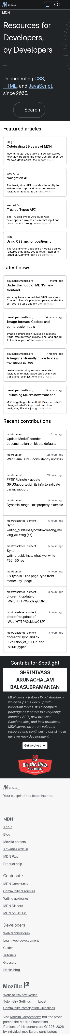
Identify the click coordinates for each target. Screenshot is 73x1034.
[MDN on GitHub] (5, 807)
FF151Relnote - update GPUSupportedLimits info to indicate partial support (33, 484)
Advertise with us (15, 849)
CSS (39, 79)
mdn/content (14, 434)
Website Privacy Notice (20, 995)
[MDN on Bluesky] (13, 807)
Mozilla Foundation (34, 1022)
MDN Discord (13, 906)
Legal (42, 1001)
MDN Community (15, 884)
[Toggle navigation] (65, 4)
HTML (10, 86)
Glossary (9, 962)
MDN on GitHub (15, 913)
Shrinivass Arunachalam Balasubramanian (35, 679)
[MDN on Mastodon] (27, 807)
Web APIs (13, 173)
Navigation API (18, 178)
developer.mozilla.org (20, 280)
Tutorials (9, 955)
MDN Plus (10, 856)
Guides (8, 948)
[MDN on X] (20, 807)
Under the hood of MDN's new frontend (30, 287)
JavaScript (40, 86)
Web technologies (16, 933)
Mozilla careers (15, 842)
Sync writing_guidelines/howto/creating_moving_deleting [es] (34, 530)
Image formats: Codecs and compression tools (28, 324)
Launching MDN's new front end (31, 395)
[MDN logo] (11, 787)
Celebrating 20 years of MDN (29, 146)
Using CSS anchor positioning (29, 241)
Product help (13, 864)
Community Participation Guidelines (29, 1008)
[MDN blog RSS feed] (34, 807)
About (7, 827)
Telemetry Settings (17, 1001)
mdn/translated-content (21, 520)
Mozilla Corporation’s (25, 1017)
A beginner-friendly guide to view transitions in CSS (32, 360)
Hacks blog (12, 970)
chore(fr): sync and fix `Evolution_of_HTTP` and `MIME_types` (25, 642)
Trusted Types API (21, 210)
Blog (9, 142)
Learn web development (21, 940)
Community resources (19, 891)
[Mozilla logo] (16, 985)
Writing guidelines (16, 898)
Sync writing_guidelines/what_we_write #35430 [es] (31, 555)
